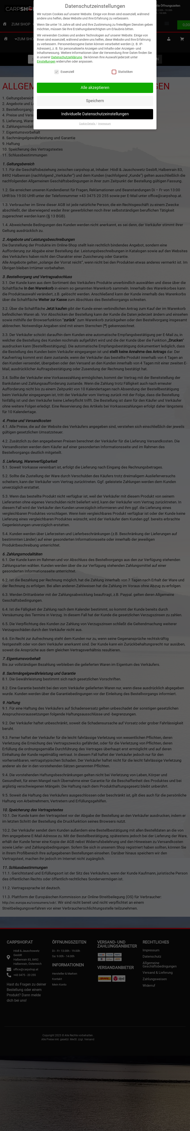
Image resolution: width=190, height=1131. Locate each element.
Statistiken (122, 70)
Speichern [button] (95, 99)
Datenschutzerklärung (66, 55)
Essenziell (64, 70)
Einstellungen (46, 60)
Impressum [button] (104, 121)
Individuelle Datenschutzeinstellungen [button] (95, 112)
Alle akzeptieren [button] (95, 86)
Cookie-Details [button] (87, 121)
